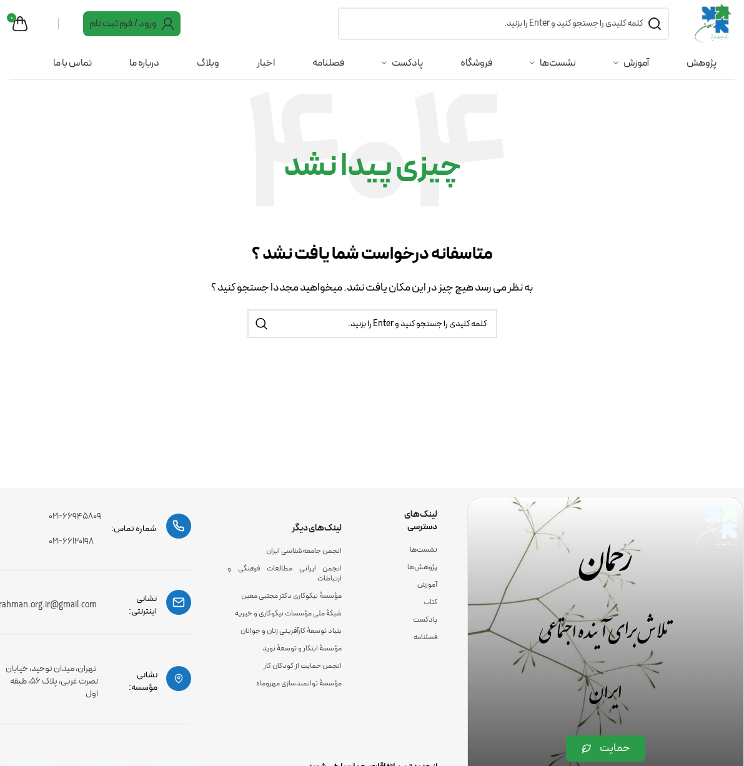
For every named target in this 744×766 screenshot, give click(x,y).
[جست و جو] (503, 25)
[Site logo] (714, 24)
